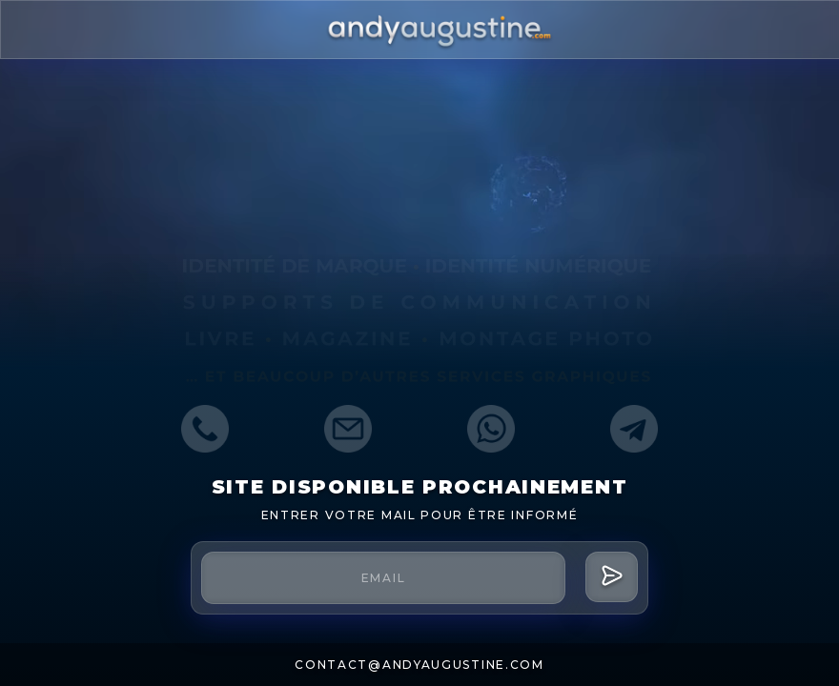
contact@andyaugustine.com (419, 664)
